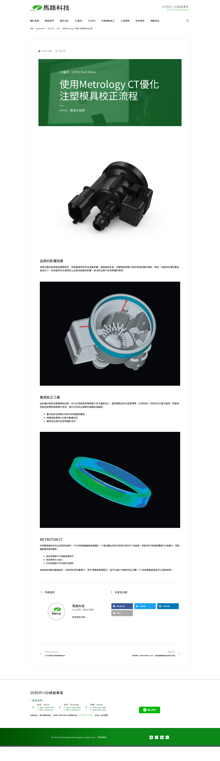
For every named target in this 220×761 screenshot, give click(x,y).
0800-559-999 (60, 715)
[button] (187, 21)
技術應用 (140, 20)
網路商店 (154, 20)
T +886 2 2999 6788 (45, 707)
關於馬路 (34, 20)
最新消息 (64, 20)
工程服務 (125, 20)
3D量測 (78, 20)
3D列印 (91, 20)
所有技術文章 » (79, 617)
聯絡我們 (49, 20)
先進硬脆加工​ (108, 20)
